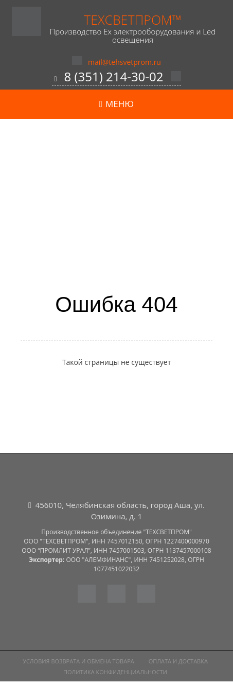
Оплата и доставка (178, 661)
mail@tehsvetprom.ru (124, 62)
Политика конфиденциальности (115, 672)
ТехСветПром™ (133, 19)
